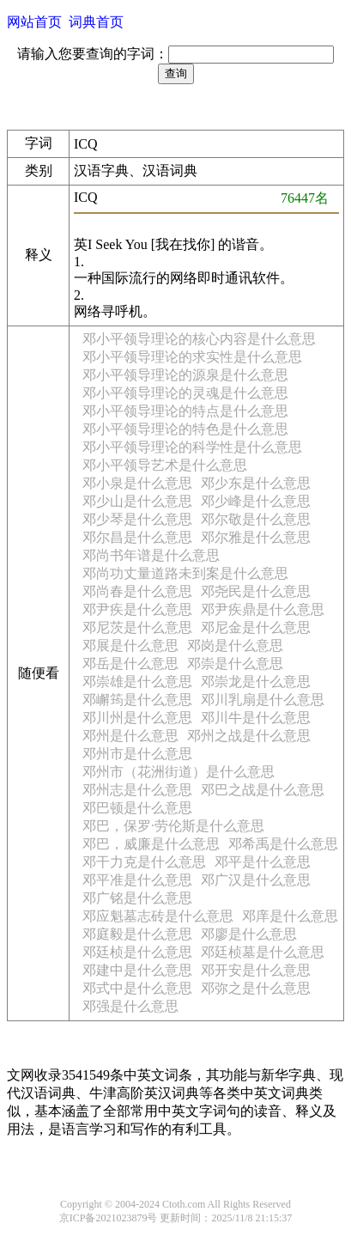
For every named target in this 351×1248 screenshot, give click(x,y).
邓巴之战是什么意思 (262, 789)
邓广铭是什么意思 (137, 898)
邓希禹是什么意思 (283, 844)
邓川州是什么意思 (137, 717)
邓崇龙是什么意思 (256, 681)
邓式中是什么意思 (137, 988)
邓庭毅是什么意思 (137, 934)
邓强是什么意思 (130, 1006)
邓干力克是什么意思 (144, 862)
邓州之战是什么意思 (249, 735)
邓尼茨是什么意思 (137, 627)
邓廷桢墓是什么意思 (262, 952)
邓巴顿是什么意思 (137, 808)
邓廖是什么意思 (249, 934)
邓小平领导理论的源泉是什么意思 (185, 375)
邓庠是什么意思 (290, 916)
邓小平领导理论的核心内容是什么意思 (199, 339)
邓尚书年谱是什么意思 (151, 555)
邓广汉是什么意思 (256, 880)
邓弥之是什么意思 (256, 988)
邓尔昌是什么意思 (137, 537)
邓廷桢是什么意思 (137, 952)
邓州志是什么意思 (137, 789)
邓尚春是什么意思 (137, 591)
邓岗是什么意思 (235, 645)
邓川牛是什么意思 (256, 717)
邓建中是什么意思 (137, 970)
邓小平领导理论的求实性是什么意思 (192, 357)
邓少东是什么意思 (256, 483)
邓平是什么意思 (263, 862)
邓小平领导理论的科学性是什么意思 (192, 447)
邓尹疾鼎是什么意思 (262, 609)
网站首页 (34, 22)
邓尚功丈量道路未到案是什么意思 (185, 573)
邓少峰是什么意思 (256, 501)
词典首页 (96, 22)
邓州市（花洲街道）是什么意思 (178, 771)
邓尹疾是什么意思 (137, 609)
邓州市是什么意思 (137, 753)
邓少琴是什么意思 (137, 519)
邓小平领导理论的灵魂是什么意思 (185, 393)
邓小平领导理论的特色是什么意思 (185, 429)
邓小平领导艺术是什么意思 (164, 465)
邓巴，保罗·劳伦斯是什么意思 (173, 826)
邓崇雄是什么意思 (137, 681)
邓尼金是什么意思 (256, 627)
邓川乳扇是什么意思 (262, 699)
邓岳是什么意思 (130, 663)
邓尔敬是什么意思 (256, 519)
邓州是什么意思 (130, 735)
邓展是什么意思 (130, 645)
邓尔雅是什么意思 (256, 537)
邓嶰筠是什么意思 (137, 699)
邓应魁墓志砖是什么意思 (157, 916)
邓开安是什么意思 (256, 970)
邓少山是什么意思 (137, 501)
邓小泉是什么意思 (137, 483)
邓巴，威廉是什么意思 (151, 844)
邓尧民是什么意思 (256, 591)
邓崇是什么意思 (235, 663)
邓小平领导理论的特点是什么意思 (185, 411)
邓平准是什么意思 (137, 880)
